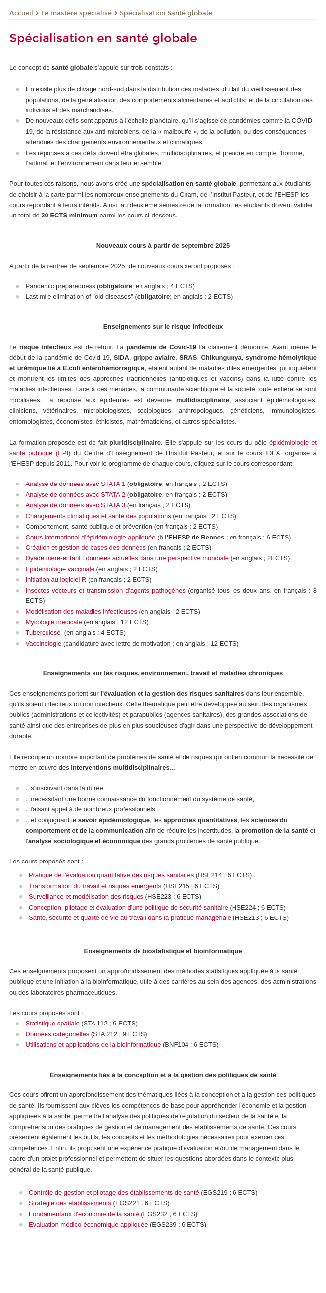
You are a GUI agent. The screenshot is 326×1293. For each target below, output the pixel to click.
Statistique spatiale (53, 1023)
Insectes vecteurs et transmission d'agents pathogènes (106, 590)
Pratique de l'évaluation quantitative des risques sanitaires (111, 875)
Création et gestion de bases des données (86, 547)
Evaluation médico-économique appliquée (88, 1224)
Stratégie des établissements (70, 1203)
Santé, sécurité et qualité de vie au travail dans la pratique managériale (130, 917)
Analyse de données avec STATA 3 (76, 505)
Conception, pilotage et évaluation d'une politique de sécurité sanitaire (128, 907)
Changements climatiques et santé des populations (98, 516)
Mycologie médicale (54, 622)
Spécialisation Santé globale (166, 13)
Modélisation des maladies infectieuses (81, 611)
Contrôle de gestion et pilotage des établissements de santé (114, 1192)
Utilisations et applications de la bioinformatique (93, 1044)
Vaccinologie (44, 643)
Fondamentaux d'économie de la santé (84, 1214)
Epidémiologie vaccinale (60, 569)
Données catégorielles (58, 1034)
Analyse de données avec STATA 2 (76, 494)
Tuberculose (44, 632)
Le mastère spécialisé (76, 13)
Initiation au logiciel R (57, 579)
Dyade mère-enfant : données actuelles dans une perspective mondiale (127, 558)
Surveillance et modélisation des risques (86, 896)
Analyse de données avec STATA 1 (76, 483)
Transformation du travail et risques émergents (95, 886)
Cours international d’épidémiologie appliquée (91, 537)
